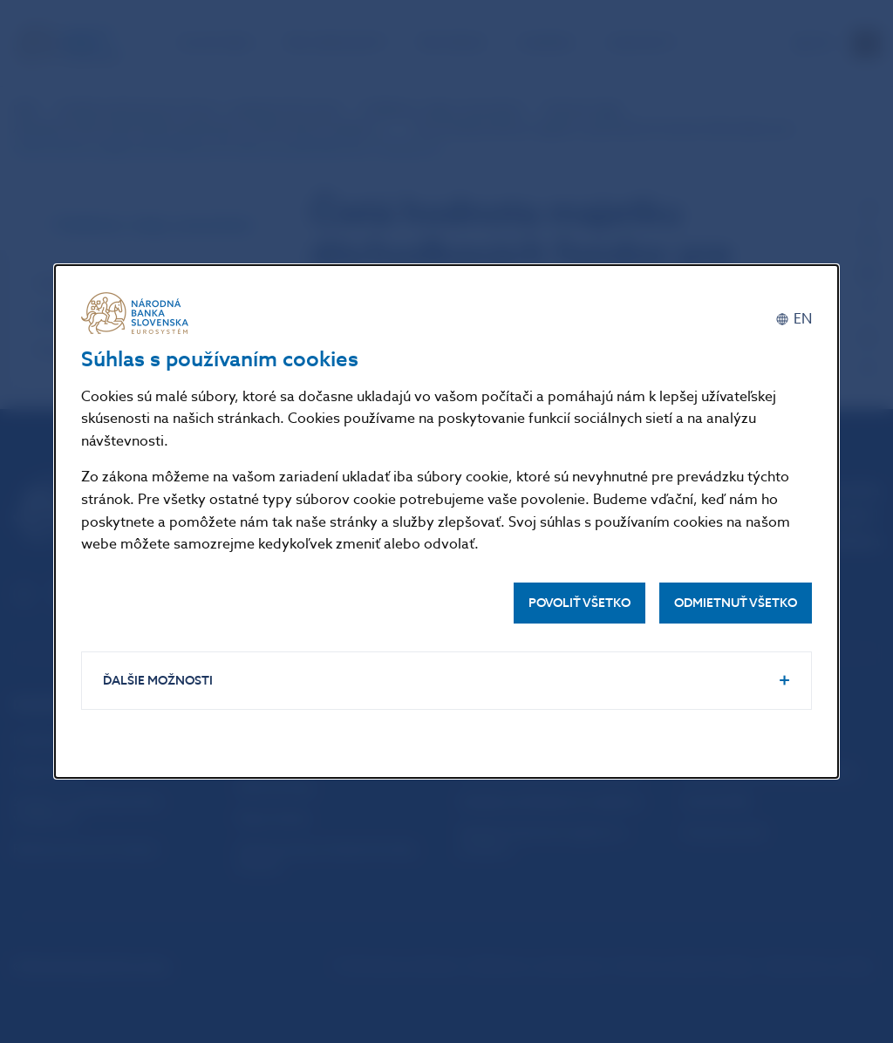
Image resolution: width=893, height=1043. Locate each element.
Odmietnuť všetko (735, 603)
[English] (793, 319)
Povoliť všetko (579, 603)
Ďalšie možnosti (158, 680)
